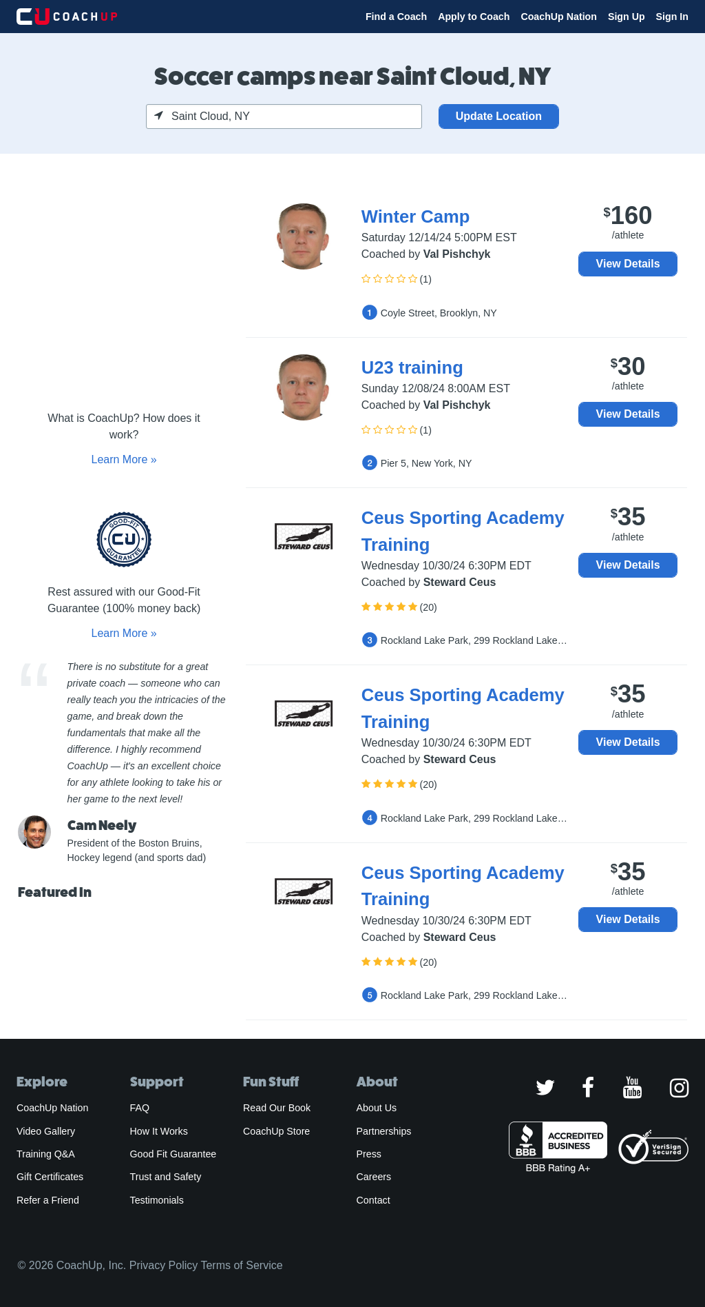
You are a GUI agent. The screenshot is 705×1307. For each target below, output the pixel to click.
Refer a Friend (48, 1200)
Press (369, 1153)
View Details (628, 264)
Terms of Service (241, 1265)
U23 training (412, 367)
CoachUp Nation (558, 16)
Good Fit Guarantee (173, 1153)
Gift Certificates (50, 1176)
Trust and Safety (166, 1176)
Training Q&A (46, 1153)
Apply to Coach (473, 16)
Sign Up (626, 16)
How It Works (159, 1131)
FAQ (139, 1107)
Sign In (672, 16)
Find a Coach (396, 16)
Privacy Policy (163, 1265)
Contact (373, 1200)
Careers (374, 1176)
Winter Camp (415, 216)
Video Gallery (46, 1131)
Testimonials (157, 1200)
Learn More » (123, 459)
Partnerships (384, 1131)
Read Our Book (277, 1107)
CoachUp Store (276, 1131)
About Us (377, 1107)
